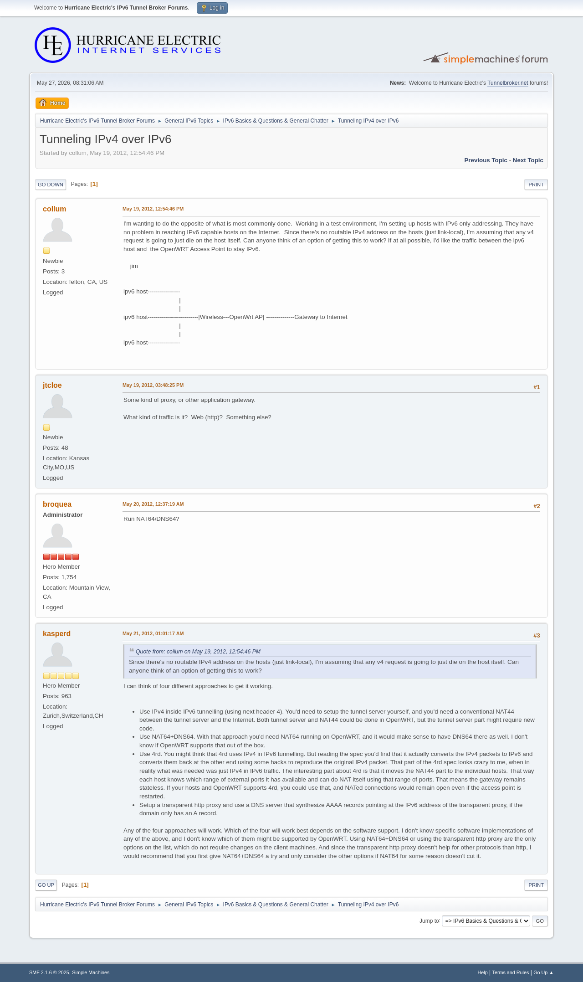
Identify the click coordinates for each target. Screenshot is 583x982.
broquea (57, 504)
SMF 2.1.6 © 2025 (49, 972)
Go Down (50, 184)
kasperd (57, 634)
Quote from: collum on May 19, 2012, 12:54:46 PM (198, 651)
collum (54, 209)
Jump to (429, 920)
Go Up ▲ (543, 972)
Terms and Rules (510, 972)
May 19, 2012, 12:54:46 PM (153, 208)
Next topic (528, 160)
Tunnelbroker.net (507, 83)
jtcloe (52, 385)
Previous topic (485, 160)
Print (536, 184)
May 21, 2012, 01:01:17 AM (153, 633)
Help (483, 972)
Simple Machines (90, 972)
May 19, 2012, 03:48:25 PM (153, 385)
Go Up (46, 885)
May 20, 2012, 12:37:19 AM (153, 504)
